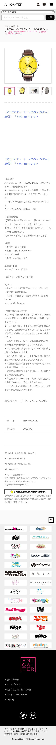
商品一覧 (15, 26)
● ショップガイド (12, 684)
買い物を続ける (12, 469)
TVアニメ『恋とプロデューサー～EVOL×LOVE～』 (28, 29)
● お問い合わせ (11, 679)
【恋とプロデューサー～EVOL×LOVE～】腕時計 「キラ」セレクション (26, 33)
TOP (6, 26)
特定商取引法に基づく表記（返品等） (21, 453)
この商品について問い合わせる (18, 464)
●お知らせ (9, 699)
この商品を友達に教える (15, 458)
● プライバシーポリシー (15, 694)
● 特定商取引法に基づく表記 (17, 689)
